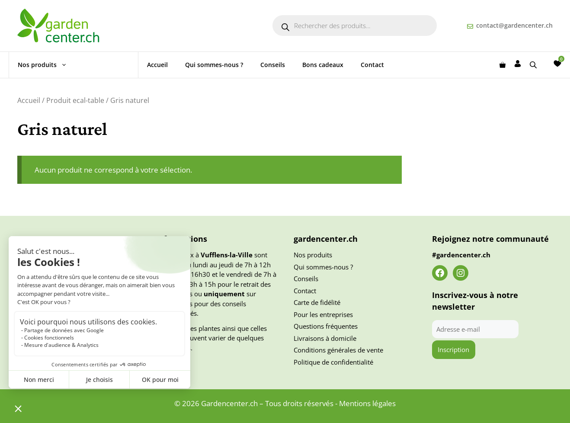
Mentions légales (367, 403)
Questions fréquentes (326, 326)
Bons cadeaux (322, 65)
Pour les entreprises (323, 314)
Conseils (272, 65)
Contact (372, 65)
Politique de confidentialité (333, 362)
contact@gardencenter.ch (514, 25)
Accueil (157, 65)
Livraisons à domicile (325, 338)
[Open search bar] (534, 64)
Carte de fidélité (317, 302)
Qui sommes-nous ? (214, 65)
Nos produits (47, 65)
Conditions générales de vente (338, 350)
